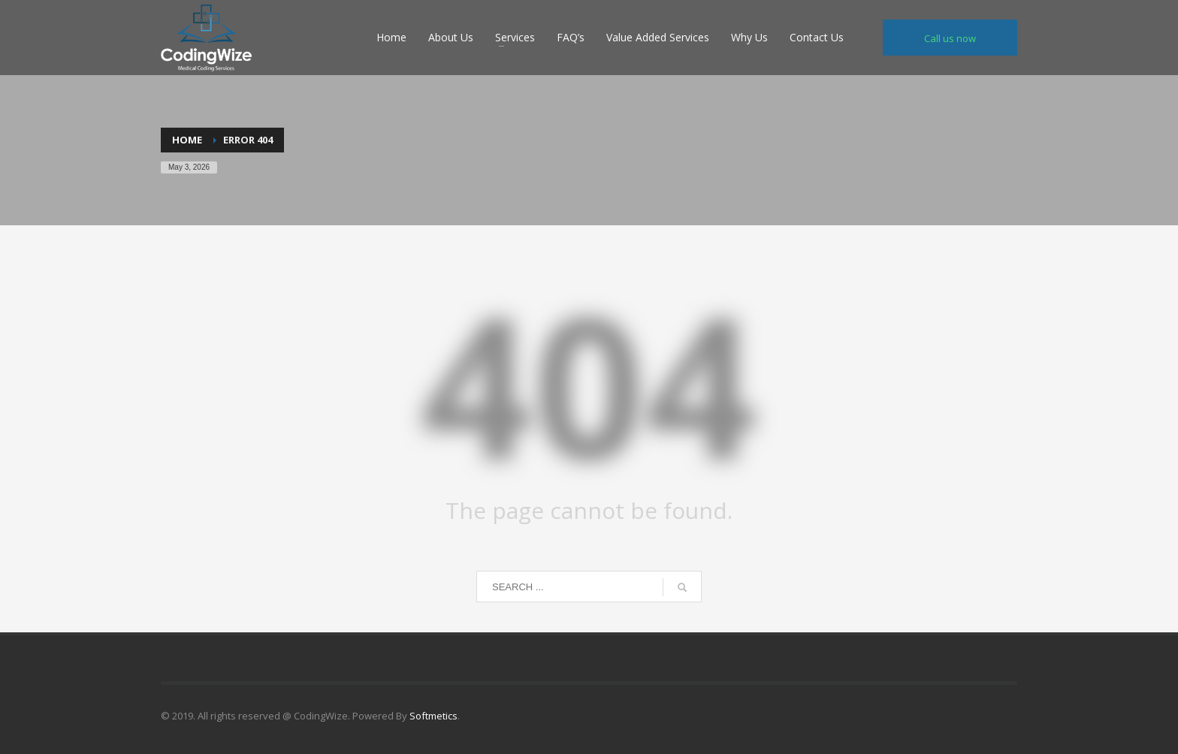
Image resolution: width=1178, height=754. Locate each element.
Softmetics (433, 715)
